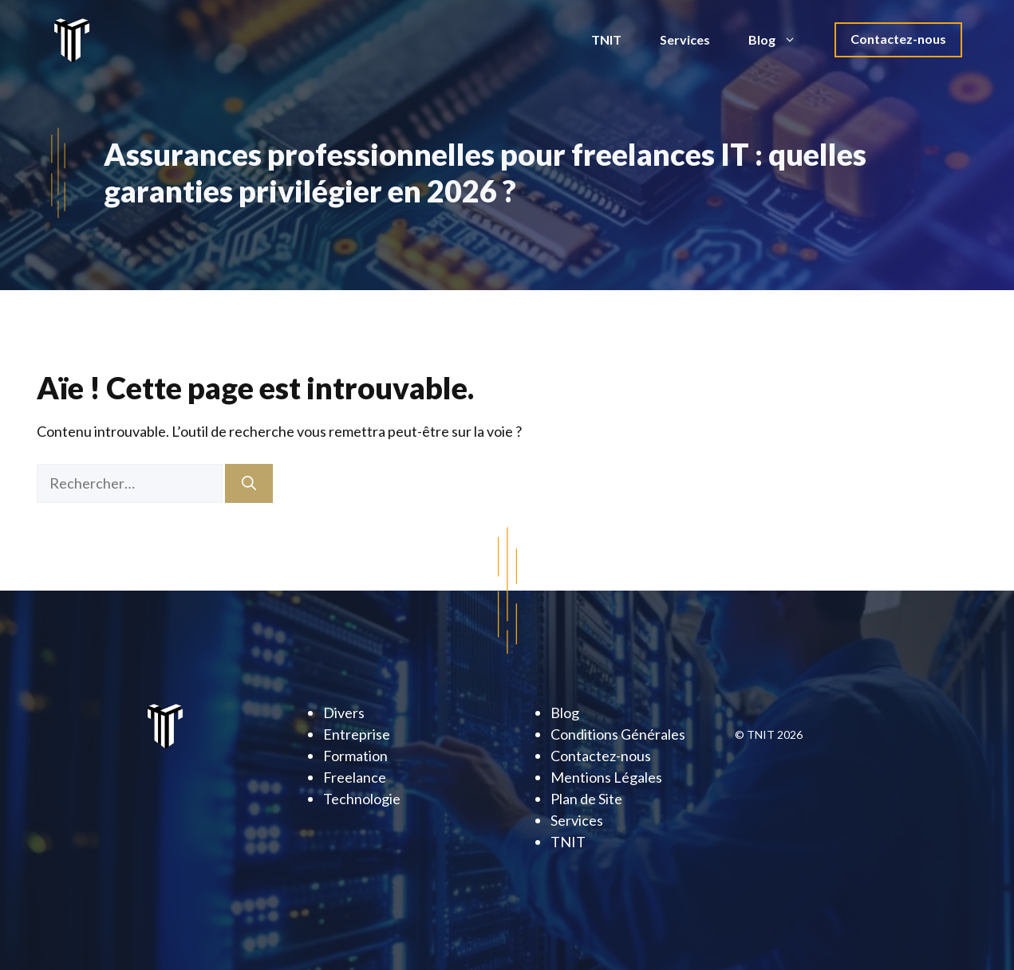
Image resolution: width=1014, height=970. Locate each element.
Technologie (361, 798)
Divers (344, 712)
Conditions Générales (617, 734)
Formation (355, 755)
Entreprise (356, 734)
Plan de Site (586, 798)
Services (685, 39)
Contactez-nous (898, 38)
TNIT (606, 39)
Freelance (354, 777)
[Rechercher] (249, 483)
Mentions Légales (606, 777)
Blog (781, 40)
